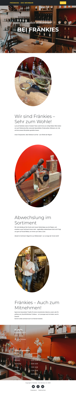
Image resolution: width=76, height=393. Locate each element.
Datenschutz (42, 390)
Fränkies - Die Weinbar (21, 3)
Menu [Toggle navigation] (63, 2)
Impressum (33, 390)
